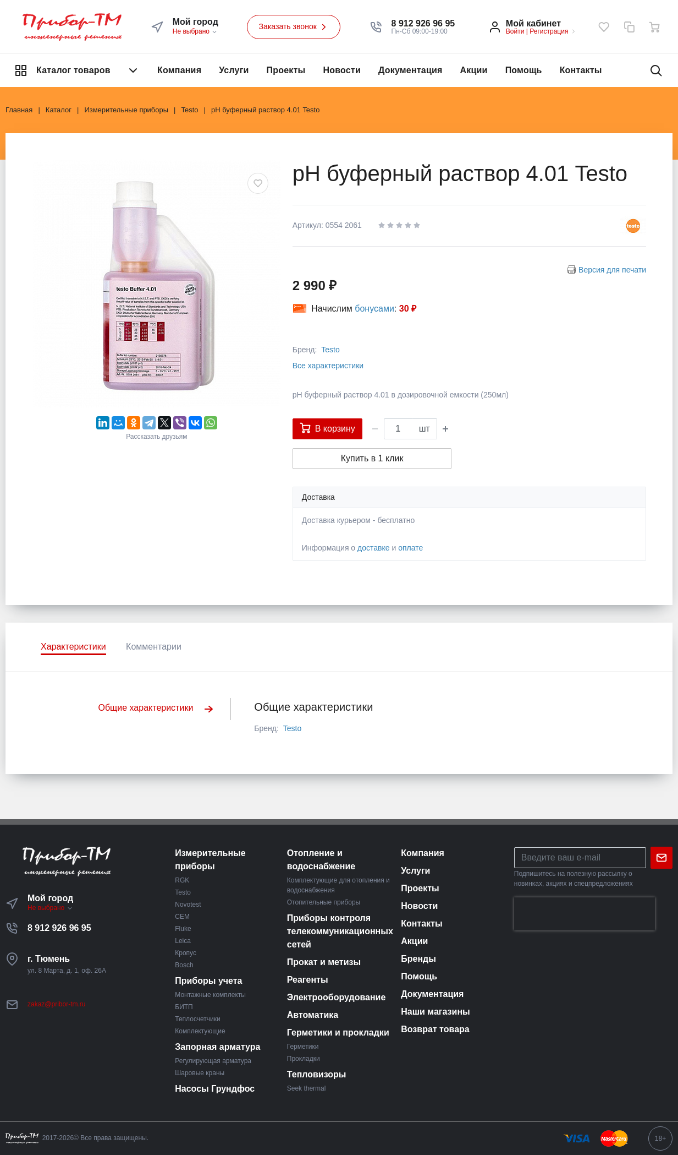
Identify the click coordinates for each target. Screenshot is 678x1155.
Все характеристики (328, 365)
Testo (330, 349)
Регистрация (549, 31)
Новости (342, 70)
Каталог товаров (77, 70)
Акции (474, 70)
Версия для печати (612, 269)
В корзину (327, 427)
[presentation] (584, 913)
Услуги (234, 70)
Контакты (581, 70)
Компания (179, 70)
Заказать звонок (293, 27)
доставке (373, 547)
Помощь (523, 70)
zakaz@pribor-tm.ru (56, 1004)
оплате (410, 547)
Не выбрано (195, 31)
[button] (423, 23)
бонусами (374, 308)
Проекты (286, 70)
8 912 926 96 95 (59, 928)
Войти (515, 31)
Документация (410, 70)
